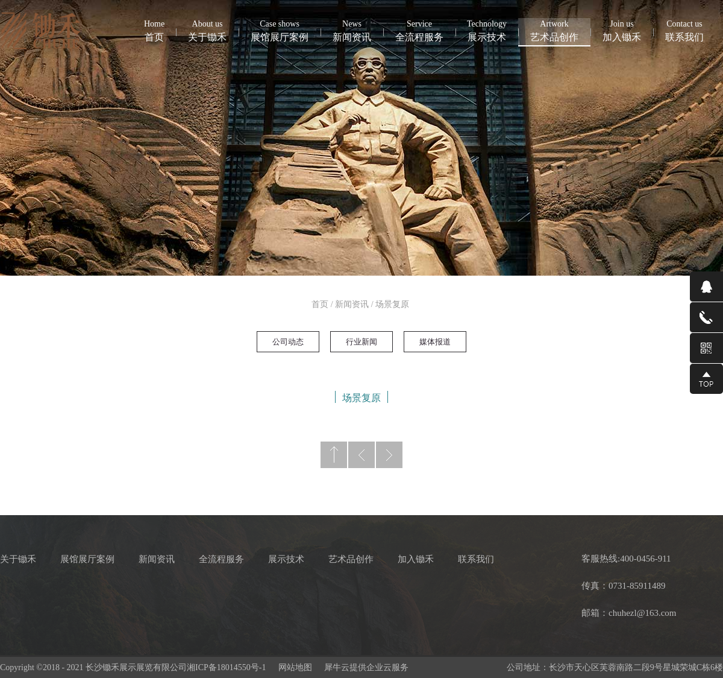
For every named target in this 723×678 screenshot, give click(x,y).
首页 (154, 30)
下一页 (389, 455)
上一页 (361, 455)
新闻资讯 (352, 304)
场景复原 (392, 304)
